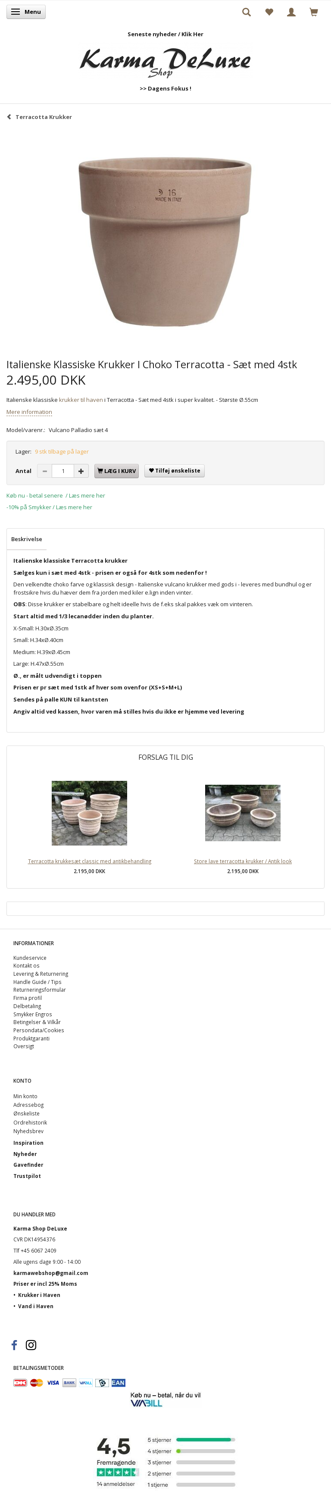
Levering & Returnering (40, 973)
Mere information (29, 412)
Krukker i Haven (39, 1294)
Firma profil (27, 997)
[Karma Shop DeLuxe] (165, 58)
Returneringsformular (39, 989)
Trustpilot (27, 1175)
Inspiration (28, 1142)
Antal (24, 471)
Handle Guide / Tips (37, 981)
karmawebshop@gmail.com (50, 1272)
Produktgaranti (31, 1038)
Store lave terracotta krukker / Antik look (243, 861)
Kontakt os (26, 965)
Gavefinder (28, 1164)
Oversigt (23, 1046)
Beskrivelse (26, 539)
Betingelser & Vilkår (37, 1021)
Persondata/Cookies (38, 1030)
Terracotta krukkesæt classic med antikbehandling (89, 861)
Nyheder (25, 1153)
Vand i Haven (35, 1306)
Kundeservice (30, 957)
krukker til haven (81, 400)
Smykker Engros (32, 1014)
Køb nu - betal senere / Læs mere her (55, 495)
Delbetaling (27, 1005)
